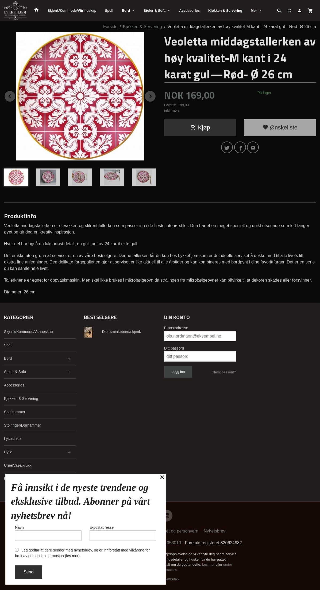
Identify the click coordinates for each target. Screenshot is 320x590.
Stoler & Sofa (154, 11)
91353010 (171, 543)
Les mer (209, 564)
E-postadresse (176, 328)
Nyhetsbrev (214, 531)
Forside (110, 26)
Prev (15, 95)
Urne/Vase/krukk (17, 465)
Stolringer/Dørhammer (22, 425)
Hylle (8, 452)
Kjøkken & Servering (225, 11)
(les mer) (72, 556)
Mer (254, 11)
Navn (48, 533)
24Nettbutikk (169, 579)
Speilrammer (14, 412)
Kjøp (200, 127)
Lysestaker (13, 438)
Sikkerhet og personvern (175, 531)
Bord (126, 11)
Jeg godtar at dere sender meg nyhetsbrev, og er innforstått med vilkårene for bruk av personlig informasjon (82, 553)
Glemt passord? (223, 372)
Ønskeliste (280, 127)
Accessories (189, 11)
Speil (109, 11)
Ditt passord (174, 348)
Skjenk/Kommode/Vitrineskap (72, 11)
